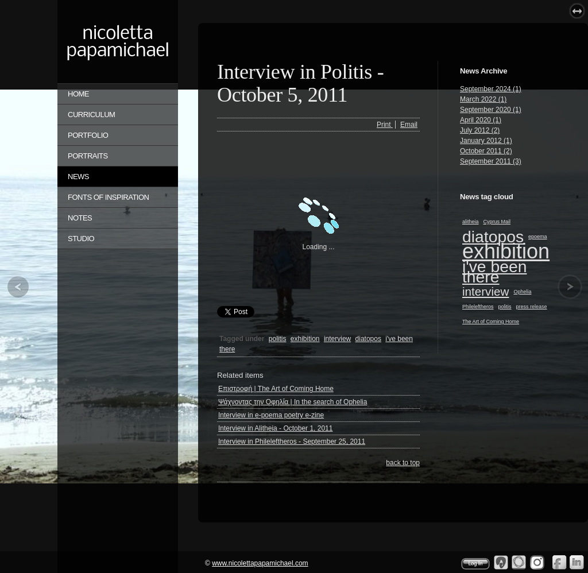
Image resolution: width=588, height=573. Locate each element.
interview (485, 291)
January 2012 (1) (486, 141)
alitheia (470, 221)
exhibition (506, 251)
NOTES (80, 218)
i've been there (494, 271)
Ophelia (522, 292)
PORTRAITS (88, 156)
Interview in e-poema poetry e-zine (271, 415)
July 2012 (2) (480, 130)
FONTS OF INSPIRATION (108, 197)
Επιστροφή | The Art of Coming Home (276, 389)
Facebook (559, 562)
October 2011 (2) (486, 151)
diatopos (493, 236)
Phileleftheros (478, 306)
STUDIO (81, 238)
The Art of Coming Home (490, 321)
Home (78, 94)
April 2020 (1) (480, 120)
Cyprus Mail (497, 221)
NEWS (78, 176)
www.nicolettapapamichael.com (260, 563)
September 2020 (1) (490, 110)
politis (505, 306)
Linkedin (577, 562)
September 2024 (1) (490, 89)
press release (531, 306)
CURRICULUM (91, 114)
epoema (537, 236)
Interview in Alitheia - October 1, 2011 (275, 428)
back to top (403, 463)
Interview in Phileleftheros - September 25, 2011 (291, 442)
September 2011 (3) (490, 161)
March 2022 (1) (483, 99)
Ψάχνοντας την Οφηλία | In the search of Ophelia (292, 402)
